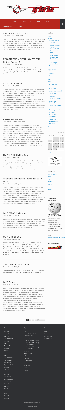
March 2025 (7, 334)
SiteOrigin (31, 406)
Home (4, 21)
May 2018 (6, 369)
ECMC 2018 (52, 88)
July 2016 (6, 374)
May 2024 (6, 336)
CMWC (14, 21)
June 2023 (7, 341)
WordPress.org (47, 338)
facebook (26, 351)
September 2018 (8, 365)
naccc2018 (52, 86)
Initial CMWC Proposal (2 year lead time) (55, 57)
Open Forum (52, 76)
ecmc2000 (52, 112)
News (25, 367)
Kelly (17, 157)
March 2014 (7, 391)
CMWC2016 (52, 93)
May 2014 (6, 386)
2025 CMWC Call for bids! (15, 213)
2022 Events (9, 282)
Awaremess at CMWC (13, 119)
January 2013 (7, 393)
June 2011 (7, 395)
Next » (42, 319)
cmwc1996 (52, 123)
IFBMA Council (27, 21)
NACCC (50, 184)
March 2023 (7, 343)
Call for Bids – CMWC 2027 (16, 33)
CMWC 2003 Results (55, 105)
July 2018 (6, 367)
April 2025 (6, 331)
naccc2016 (52, 96)
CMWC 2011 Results (55, 98)
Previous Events (7, 26)
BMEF (47, 21)
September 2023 (8, 338)
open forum (51, 187)
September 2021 (8, 357)
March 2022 (7, 355)
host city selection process (32, 340)
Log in (45, 331)
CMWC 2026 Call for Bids (15, 155)
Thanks (26, 370)
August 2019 (7, 362)
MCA (38, 21)
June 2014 (7, 384)
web (49, 192)
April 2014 (6, 388)
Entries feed (47, 334)
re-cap (49, 189)
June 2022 (7, 350)
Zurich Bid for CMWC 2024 (16, 264)
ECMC (50, 182)
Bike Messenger (52, 174)
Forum (20, 26)
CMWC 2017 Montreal (55, 91)
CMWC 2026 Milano (12, 83)
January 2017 (7, 372)
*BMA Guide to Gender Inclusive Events (54, 64)
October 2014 (7, 381)
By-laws (51, 73)
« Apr (49, 152)
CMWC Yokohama (12, 237)
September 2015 (8, 379)
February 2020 (8, 360)
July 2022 (6, 348)
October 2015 (7, 376)
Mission (51, 71)
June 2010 (7, 398)
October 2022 (7, 346)
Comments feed (48, 336)
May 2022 (6, 353)
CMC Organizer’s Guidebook (32, 338)
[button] (62, 24)
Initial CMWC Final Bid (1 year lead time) (55, 50)
